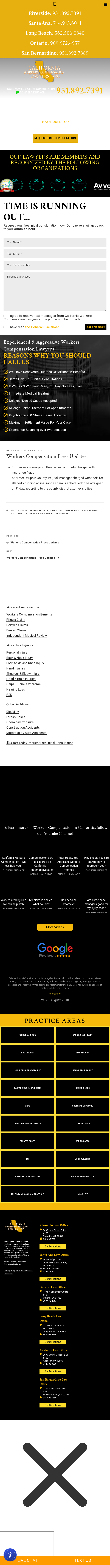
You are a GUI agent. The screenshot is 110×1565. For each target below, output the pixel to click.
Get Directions (53, 1246)
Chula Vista (19, 510)
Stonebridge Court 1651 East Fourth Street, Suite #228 (55, 1262)
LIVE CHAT (27, 1560)
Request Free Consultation (55, 138)
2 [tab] (55, 1009)
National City (39, 510)
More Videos (55, 927)
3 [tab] (59, 1009)
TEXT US (82, 1560)
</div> (27, 1545)
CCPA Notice (21, 1271)
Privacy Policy (9, 1271)
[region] (55, 988)
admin (38, 450)
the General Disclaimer (41, 327)
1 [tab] (51, 1009)
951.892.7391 (79, 91)
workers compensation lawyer (47, 513)
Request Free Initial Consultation (39, 743)
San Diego (57, 510)
